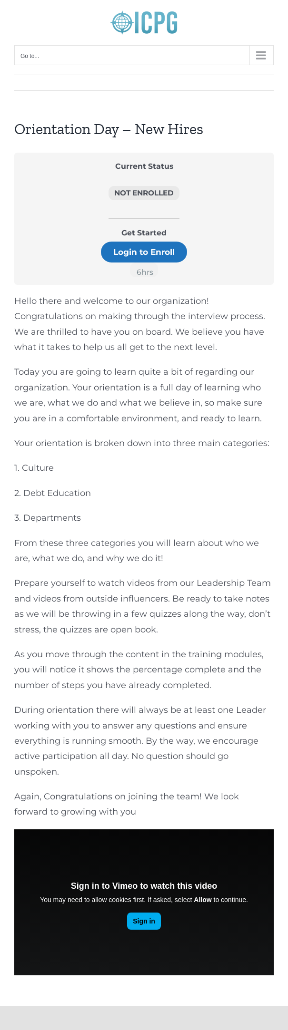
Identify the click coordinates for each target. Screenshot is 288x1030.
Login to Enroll (144, 252)
